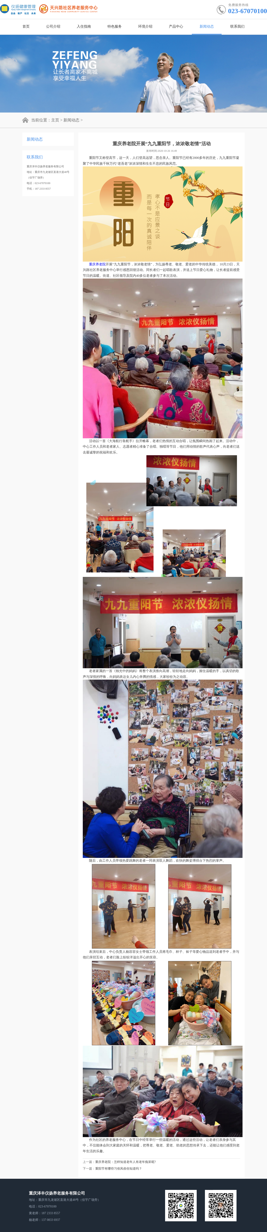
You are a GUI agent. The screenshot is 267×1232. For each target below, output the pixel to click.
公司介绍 (53, 26)
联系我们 (237, 26)
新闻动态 (207, 26)
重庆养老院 (97, 264)
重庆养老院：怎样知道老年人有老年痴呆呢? (125, 1162)
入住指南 (84, 26)
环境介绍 (145, 26)
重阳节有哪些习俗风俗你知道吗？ (118, 1168)
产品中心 (176, 26)
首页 (26, 26)
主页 (55, 120)
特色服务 (114, 26)
